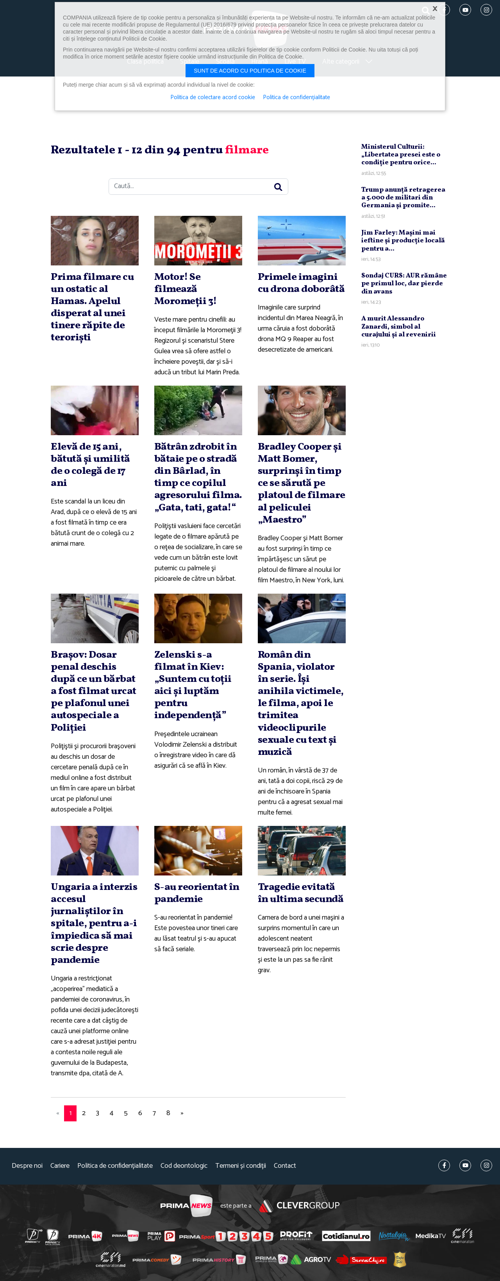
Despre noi (27, 1166)
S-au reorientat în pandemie (196, 893)
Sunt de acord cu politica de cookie (250, 71)
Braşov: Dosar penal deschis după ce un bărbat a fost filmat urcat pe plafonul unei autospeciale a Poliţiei (93, 691)
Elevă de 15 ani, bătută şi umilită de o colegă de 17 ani (90, 465)
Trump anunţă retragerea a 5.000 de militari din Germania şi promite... (403, 197)
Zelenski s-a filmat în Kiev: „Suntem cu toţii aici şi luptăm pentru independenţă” (193, 685)
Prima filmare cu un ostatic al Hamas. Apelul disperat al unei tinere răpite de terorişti (92, 307)
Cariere (60, 1166)
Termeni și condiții (240, 1166)
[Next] (182, 1113)
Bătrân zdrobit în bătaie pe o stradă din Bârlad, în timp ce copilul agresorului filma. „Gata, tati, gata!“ (198, 477)
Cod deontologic (184, 1166)
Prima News (186, 1205)
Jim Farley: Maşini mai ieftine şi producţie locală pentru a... (403, 240)
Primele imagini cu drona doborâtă (301, 283)
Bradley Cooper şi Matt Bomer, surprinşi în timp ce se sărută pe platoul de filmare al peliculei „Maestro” (301, 483)
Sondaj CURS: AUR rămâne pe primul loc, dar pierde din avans (404, 283)
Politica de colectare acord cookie (212, 97)
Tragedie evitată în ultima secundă (301, 893)
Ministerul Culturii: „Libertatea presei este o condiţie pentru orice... (400, 154)
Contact (285, 1166)
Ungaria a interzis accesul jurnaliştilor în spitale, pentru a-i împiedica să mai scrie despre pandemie (94, 923)
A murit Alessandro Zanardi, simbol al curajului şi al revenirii (398, 326)
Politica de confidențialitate (115, 1166)
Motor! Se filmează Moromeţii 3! (185, 289)
